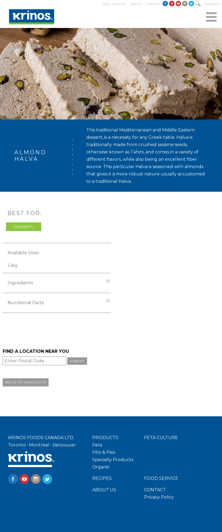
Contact (153, 4)
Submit (77, 361)
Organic (101, 467)
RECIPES (102, 478)
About (136, 4)
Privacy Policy (159, 497)
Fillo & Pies (103, 452)
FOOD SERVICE (161, 478)
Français (212, 4)
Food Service (114, 4)
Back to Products (25, 382)
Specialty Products (112, 459)
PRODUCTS (105, 437)
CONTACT (155, 489)
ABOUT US (104, 489)
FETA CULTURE (161, 437)
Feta (97, 445)
